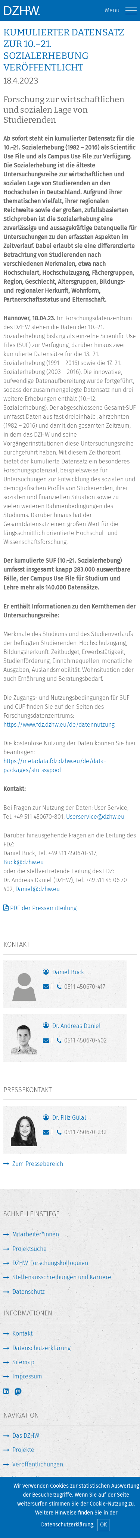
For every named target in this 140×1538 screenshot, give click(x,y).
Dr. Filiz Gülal (69, 1117)
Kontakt (22, 1333)
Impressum (27, 1376)
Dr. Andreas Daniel (76, 1025)
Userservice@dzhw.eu (95, 816)
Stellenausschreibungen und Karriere (61, 1277)
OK (103, 1525)
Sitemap (23, 1362)
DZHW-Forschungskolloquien (50, 1263)
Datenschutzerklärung (67, 1525)
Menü (121, 10)
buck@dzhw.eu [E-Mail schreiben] (47, 988)
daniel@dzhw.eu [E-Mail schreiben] (47, 1042)
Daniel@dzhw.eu (37, 889)
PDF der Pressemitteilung (43, 908)
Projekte (23, 1449)
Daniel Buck (68, 972)
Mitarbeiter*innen (35, 1234)
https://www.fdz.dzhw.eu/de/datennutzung (59, 724)
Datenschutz (28, 1291)
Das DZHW (25, 1435)
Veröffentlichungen (37, 1464)
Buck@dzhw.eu (23, 862)
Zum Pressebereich (37, 1163)
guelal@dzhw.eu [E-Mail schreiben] (47, 1133)
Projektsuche (29, 1248)
